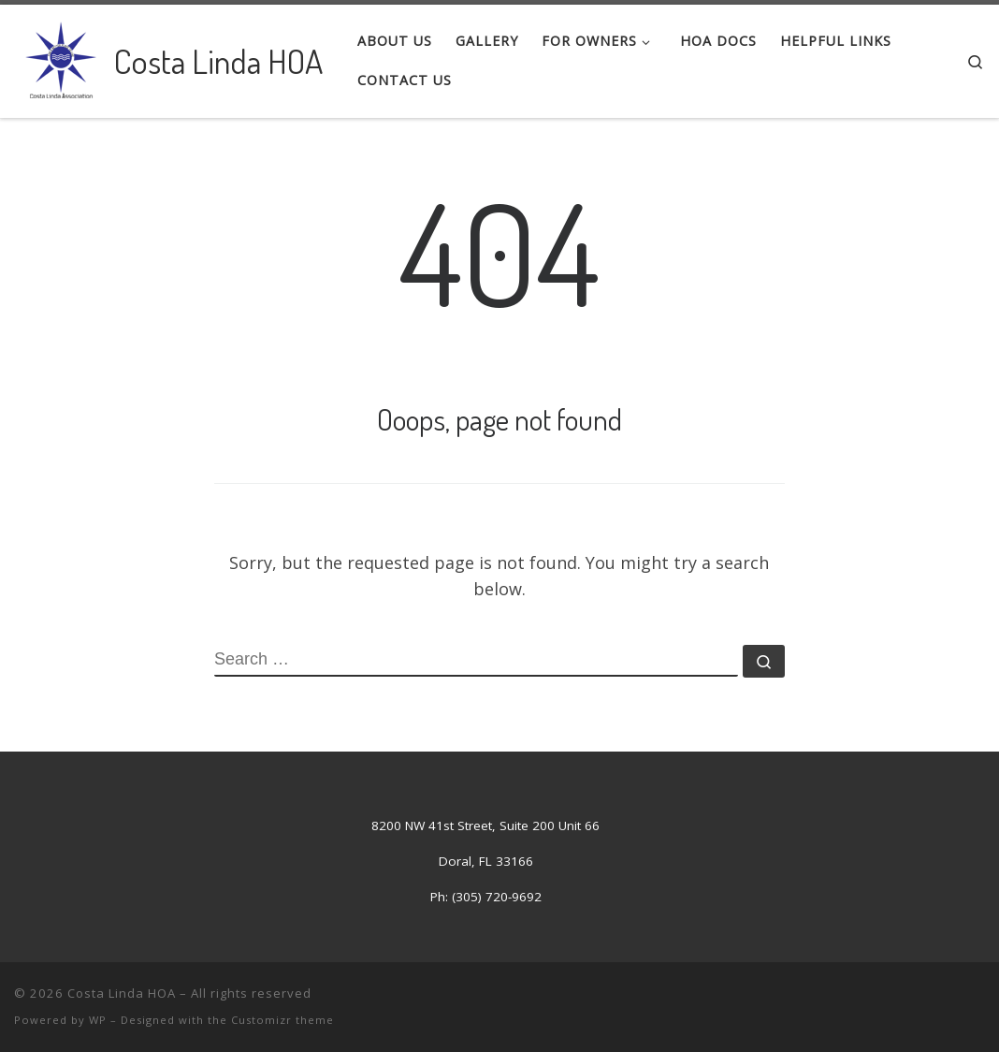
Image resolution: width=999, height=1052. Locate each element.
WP (98, 1020)
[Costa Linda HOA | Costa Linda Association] (61, 56)
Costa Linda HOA (121, 993)
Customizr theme (282, 1020)
